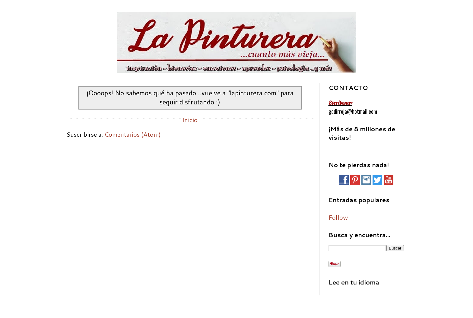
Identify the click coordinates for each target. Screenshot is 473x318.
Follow (338, 217)
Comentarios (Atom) (132, 134)
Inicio (190, 120)
